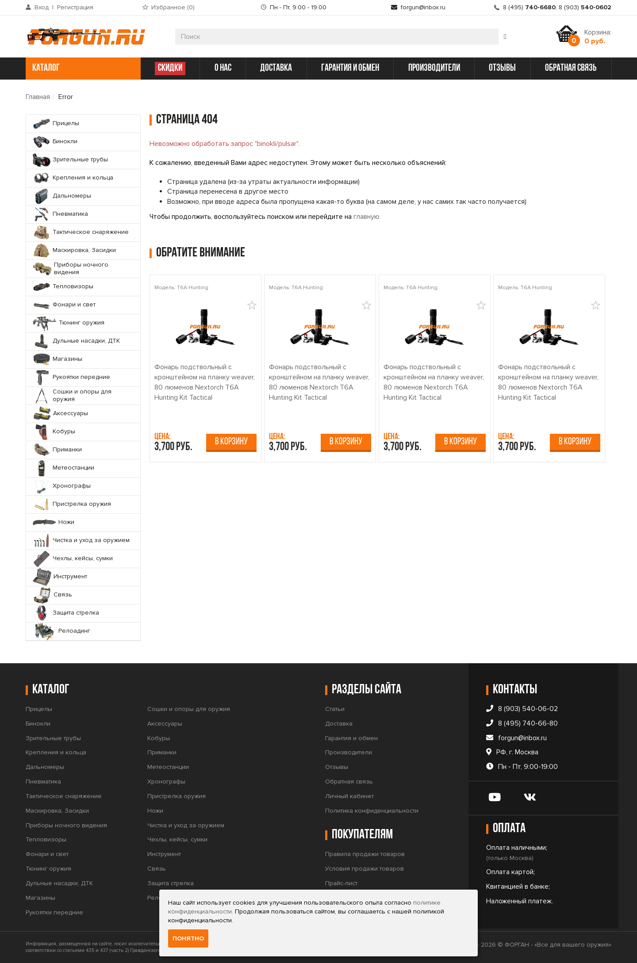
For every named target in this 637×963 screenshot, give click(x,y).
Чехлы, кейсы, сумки (177, 839)
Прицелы (39, 709)
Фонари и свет (47, 854)
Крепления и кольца (56, 752)
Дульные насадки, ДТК (59, 883)
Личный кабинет (349, 796)
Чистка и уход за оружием (185, 825)
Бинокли (38, 723)
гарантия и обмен (350, 68)
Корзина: (597, 37)
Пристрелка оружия (176, 796)
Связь (156, 868)
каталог (82, 68)
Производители (348, 752)
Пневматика (43, 781)
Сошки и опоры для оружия (188, 709)
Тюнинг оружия (48, 868)
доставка (276, 68)
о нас (223, 68)
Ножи (155, 810)
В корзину (231, 442)
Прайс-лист (341, 883)
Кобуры (158, 738)
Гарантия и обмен (351, 738)
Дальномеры (45, 767)
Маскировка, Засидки (57, 810)
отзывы (502, 68)
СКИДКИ (170, 68)
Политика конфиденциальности (371, 810)
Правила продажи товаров (365, 854)
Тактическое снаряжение (64, 796)
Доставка (339, 723)
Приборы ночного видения (66, 825)
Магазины (40, 898)
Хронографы (166, 781)
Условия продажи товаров (364, 868)
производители (434, 68)
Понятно (188, 938)
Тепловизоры (46, 839)
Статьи (335, 709)
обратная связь (571, 68)
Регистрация (75, 7)
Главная (38, 96)
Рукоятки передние (54, 912)
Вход (42, 7)
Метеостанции (168, 767)
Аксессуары (164, 723)
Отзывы (336, 767)
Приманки (162, 752)
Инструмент (164, 854)
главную (366, 216)
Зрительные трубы (53, 738)
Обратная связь (349, 781)
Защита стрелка (170, 883)
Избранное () (173, 7)
